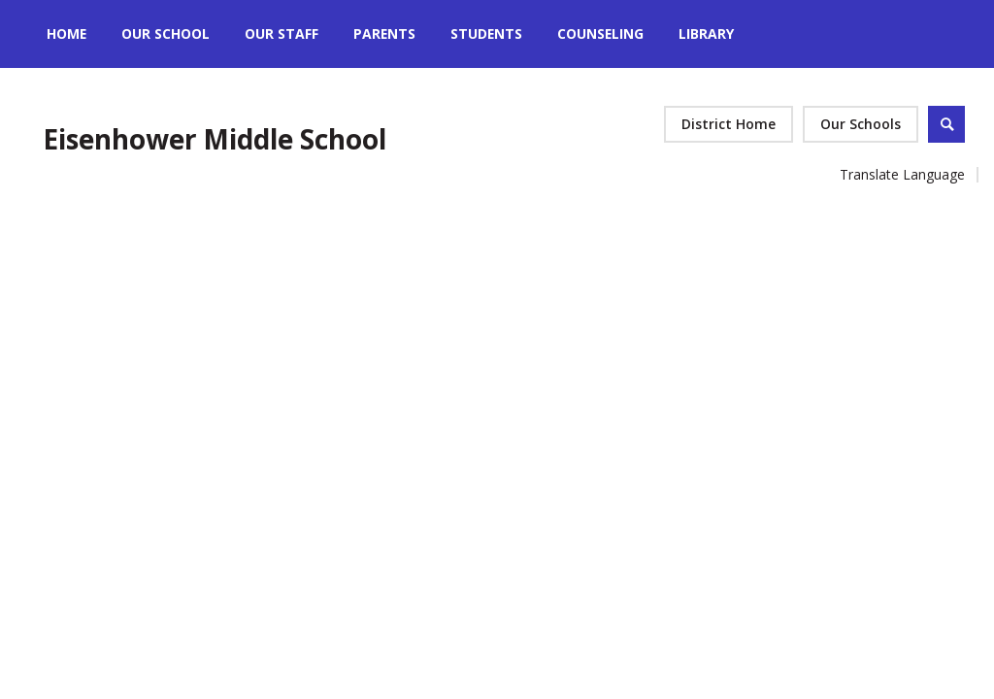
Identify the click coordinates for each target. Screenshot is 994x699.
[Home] (66, 34)
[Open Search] (946, 124)
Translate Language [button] (902, 174)
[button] (860, 124)
